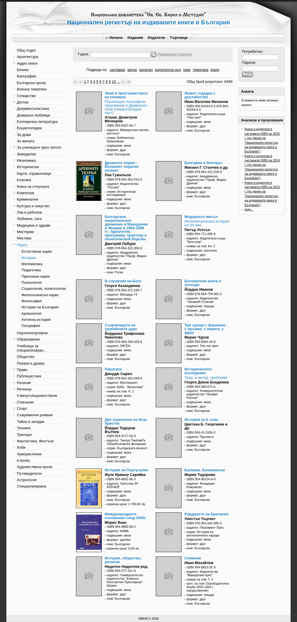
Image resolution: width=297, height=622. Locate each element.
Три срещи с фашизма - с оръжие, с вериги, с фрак (206, 329)
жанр (215, 70)
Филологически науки (40, 295)
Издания (135, 37)
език (186, 70)
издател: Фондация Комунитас (200, 485)
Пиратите (113, 369)
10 (114, 81)
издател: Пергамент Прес (205, 527)
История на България (39, 307)
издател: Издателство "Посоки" (123, 185)
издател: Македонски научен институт (128, 131)
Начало (114, 37)
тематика (200, 70)
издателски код (168, 70)
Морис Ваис (116, 522)
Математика (31, 264)
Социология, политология (43, 288)
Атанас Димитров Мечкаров (121, 119)
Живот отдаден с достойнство (199, 95)
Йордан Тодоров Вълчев (120, 430)
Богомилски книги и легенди (202, 283)
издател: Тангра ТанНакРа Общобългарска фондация (126, 442)
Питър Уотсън (197, 230)
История (28, 258)
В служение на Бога (123, 281)
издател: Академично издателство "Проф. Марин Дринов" (206, 179)
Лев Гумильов (118, 175)
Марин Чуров (196, 337)
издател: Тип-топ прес (202, 346)
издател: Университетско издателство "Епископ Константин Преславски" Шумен (125, 580)
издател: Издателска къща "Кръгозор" (205, 240)
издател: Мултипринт (122, 382)
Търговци (180, 37)
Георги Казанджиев (122, 285)
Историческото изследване (198, 371)
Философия (31, 301)
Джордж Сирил (118, 374)
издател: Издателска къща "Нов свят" (205, 115)
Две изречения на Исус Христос (126, 421)
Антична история (36, 319)
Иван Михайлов (198, 563)
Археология (31, 313)
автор (132, 70)
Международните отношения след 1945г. (125, 516)
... (118, 81)
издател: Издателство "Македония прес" (202, 573)
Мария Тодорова (199, 474)
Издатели (156, 37)
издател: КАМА (118, 531)
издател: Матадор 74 (122, 294)
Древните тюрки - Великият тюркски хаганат (122, 166)
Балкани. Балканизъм (204, 470)
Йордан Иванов (198, 289)
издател (146, 70)
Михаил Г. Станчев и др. (206, 167)
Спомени (192, 558)
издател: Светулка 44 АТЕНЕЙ (122, 485)
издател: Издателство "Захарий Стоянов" (202, 300)
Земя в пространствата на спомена (126, 95)
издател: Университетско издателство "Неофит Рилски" (204, 394)
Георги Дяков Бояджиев (206, 382)
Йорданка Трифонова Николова (124, 335)
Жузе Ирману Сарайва (125, 474)
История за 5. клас (201, 419)
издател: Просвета (200, 437)
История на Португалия (126, 470)
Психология (31, 282)
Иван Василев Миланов (206, 101)
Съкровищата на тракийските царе (121, 327)
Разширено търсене (174, 54)
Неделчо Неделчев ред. (126, 566)
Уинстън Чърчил (199, 518)
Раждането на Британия (206, 514)
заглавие (117, 70)
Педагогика (31, 270)
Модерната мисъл (201, 216)
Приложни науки (35, 276)
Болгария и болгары (203, 163)
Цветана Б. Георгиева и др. (205, 426)
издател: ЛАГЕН (118, 346)
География (30, 325)
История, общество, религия (123, 560)
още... (249, 209)
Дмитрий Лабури (120, 243)
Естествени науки (36, 251)
